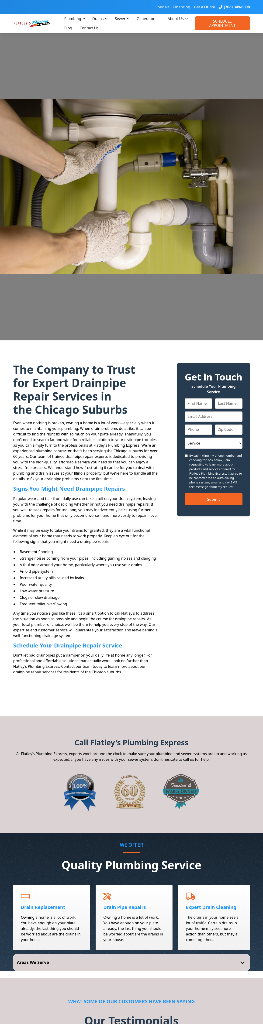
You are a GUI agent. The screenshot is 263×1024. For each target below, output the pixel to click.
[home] (36, 23)
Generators (146, 18)
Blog (68, 28)
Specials (163, 7)
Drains (98, 18)
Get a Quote (204, 7)
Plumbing (72, 18)
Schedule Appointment (222, 23)
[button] (74, 18)
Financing (181, 7)
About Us (176, 18)
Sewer (120, 18)
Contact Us (89, 28)
